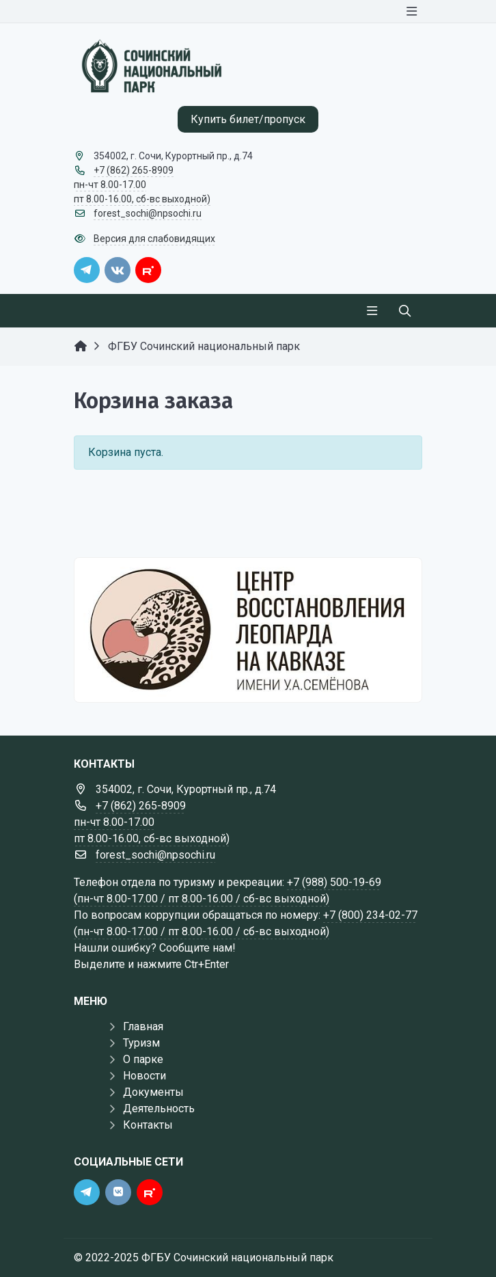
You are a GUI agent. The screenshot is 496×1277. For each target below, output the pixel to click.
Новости (144, 1075)
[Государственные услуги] (248, 629)
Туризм (141, 1042)
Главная (143, 1026)
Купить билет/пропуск (248, 119)
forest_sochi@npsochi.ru (148, 213)
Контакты (148, 1124)
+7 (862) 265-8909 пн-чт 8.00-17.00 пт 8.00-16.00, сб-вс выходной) (142, 184)
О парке (143, 1059)
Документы (153, 1092)
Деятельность (159, 1108)
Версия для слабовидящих (154, 238)
